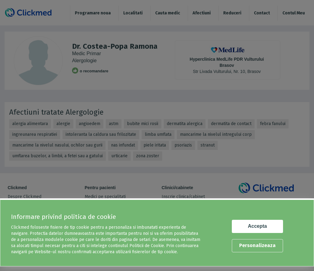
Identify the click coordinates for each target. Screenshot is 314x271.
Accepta (257, 226)
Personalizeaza (257, 245)
